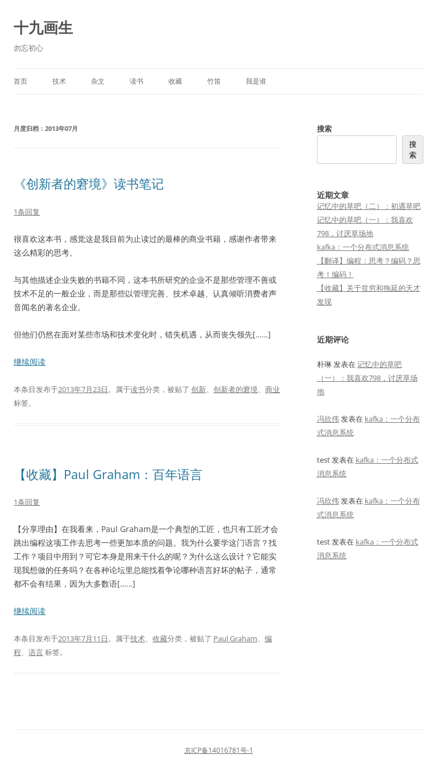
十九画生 (43, 27)
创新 (198, 389)
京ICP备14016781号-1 (218, 750)
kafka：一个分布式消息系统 (363, 247)
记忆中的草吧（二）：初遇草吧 (368, 206)
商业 (272, 389)
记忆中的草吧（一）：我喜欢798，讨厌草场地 (367, 378)
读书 (136, 81)
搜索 (324, 128)
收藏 (175, 81)
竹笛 (214, 81)
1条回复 (27, 212)
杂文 (98, 81)
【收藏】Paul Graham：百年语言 (108, 474)
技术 (59, 81)
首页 (20, 81)
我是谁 (256, 81)
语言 (35, 652)
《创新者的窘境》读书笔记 (89, 183)
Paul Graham (235, 638)
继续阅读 (30, 361)
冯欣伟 (328, 419)
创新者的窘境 (235, 389)
